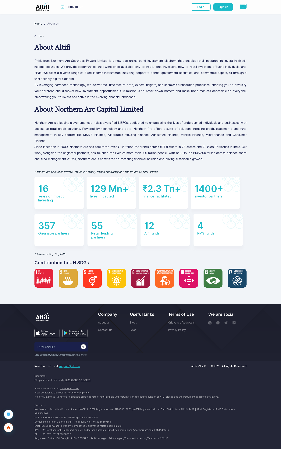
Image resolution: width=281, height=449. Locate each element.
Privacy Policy (177, 329)
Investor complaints (78, 392)
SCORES (86, 380)
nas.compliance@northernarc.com (134, 430)
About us (103, 322)
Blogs (133, 322)
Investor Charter (69, 388)
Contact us (105, 329)
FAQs (133, 329)
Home (38, 23)
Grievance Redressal (181, 322)
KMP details (162, 430)
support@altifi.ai (69, 366)
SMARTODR (72, 380)
